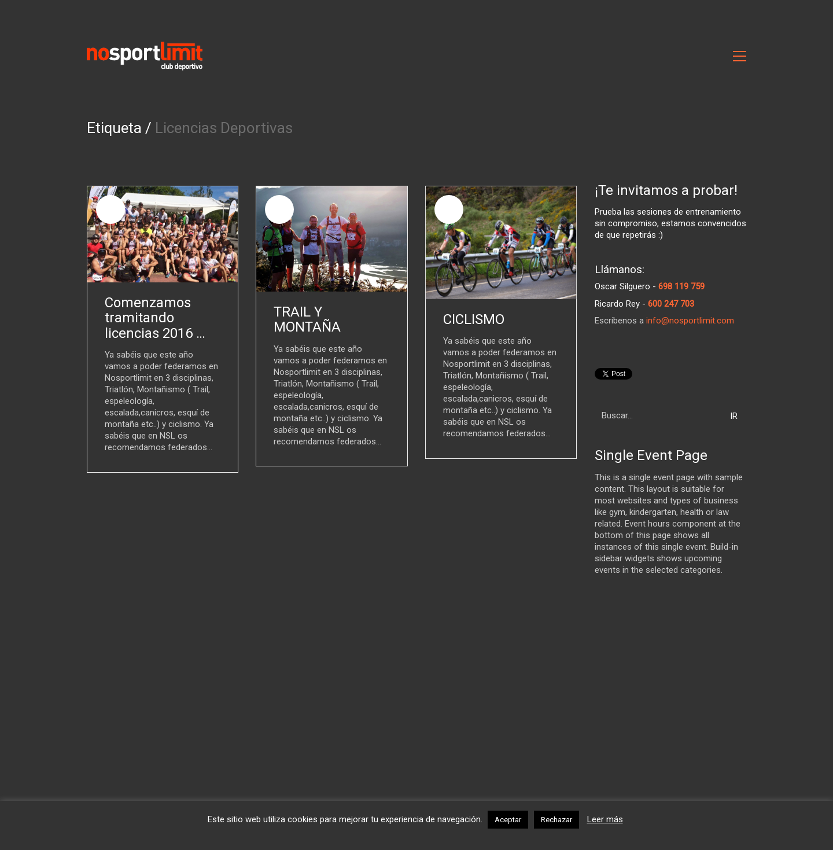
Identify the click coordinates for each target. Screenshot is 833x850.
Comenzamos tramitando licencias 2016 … (155, 318)
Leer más (605, 819)
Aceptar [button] (508, 819)
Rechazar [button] (556, 819)
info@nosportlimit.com (690, 320)
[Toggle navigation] (739, 56)
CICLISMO (473, 319)
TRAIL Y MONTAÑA (307, 319)
